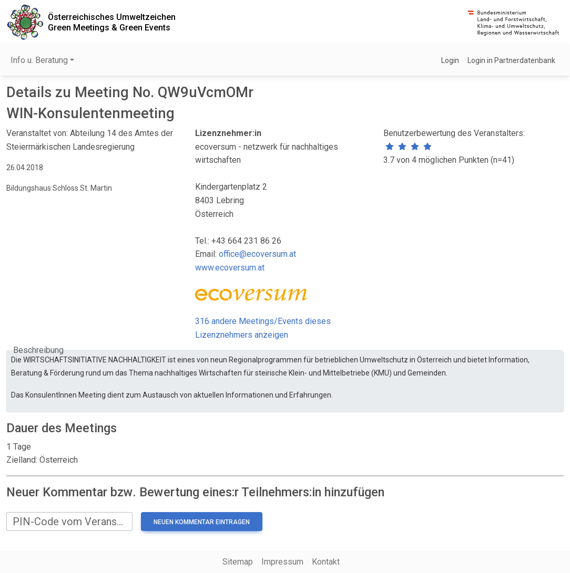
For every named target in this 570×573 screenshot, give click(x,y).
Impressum (282, 562)
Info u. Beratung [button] (39, 60)
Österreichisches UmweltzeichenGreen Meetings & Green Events (112, 22)
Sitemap (237, 562)
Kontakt (326, 562)
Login (450, 60)
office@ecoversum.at (257, 254)
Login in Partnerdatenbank (511, 60)
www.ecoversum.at (229, 268)
